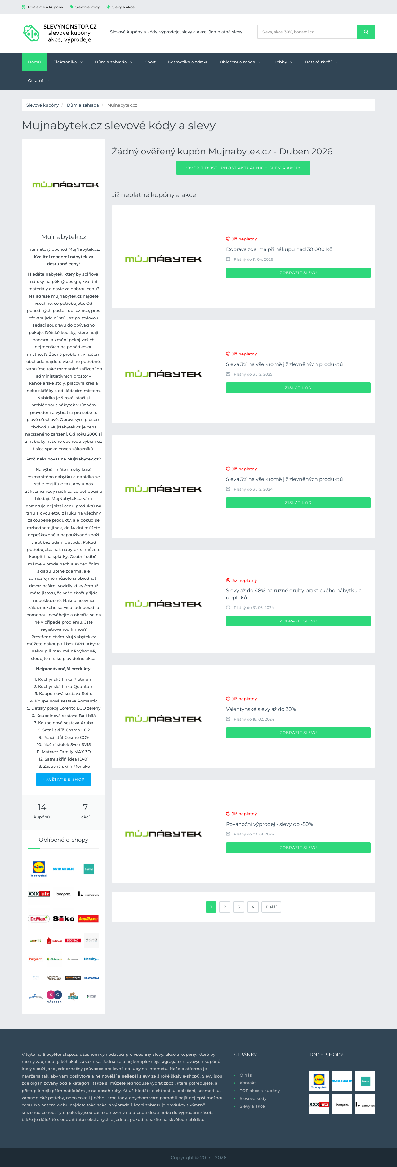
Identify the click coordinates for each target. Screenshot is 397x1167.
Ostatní (38, 80)
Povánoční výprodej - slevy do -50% (269, 824)
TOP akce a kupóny (42, 7)
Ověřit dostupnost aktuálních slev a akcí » (243, 167)
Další (271, 906)
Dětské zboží (321, 61)
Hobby (282, 61)
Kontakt (248, 1082)
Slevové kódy (85, 7)
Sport (150, 61)
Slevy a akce (120, 7)
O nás (246, 1075)
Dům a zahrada (113, 61)
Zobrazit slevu (298, 272)
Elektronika (68, 61)
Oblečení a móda (240, 61)
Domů (34, 61)
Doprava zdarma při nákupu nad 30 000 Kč (279, 249)
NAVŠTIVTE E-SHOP (63, 779)
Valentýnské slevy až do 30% (261, 709)
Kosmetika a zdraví (187, 61)
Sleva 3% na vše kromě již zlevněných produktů (284, 364)
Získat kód (298, 387)
